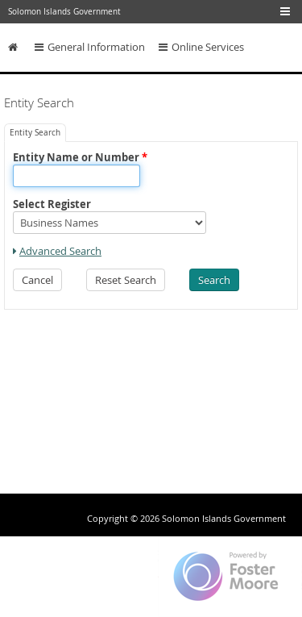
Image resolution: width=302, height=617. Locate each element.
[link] (57, 251)
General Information (90, 47)
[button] (37, 280)
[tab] (35, 132)
